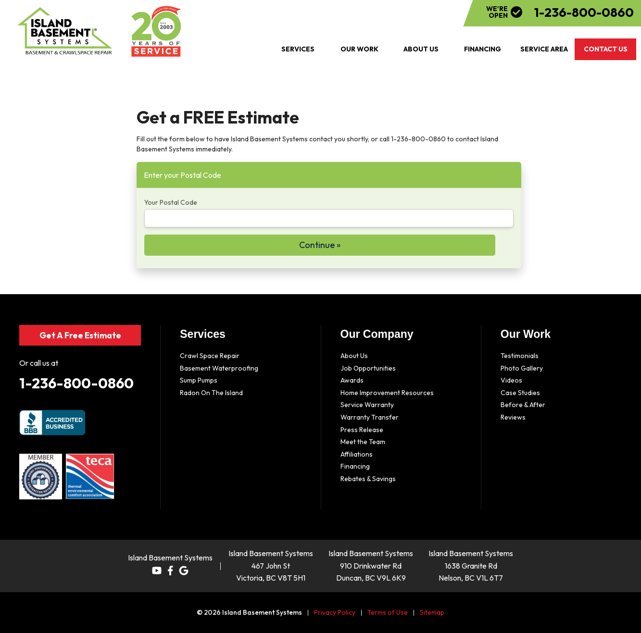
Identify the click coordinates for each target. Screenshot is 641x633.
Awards (352, 380)
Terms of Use (387, 612)
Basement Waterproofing (219, 368)
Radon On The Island (211, 392)
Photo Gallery (522, 368)
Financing (355, 466)
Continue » (319, 244)
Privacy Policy (334, 612)
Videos (511, 380)
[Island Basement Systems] (65, 31)
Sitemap (432, 612)
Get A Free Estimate (80, 334)
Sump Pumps (198, 380)
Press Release (361, 429)
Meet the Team (362, 441)
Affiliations (356, 454)
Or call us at (38, 363)
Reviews (513, 417)
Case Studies (520, 392)
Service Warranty (367, 404)
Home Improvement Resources (387, 392)
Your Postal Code (170, 202)
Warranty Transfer (369, 417)
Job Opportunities (368, 368)
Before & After (523, 404)
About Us (354, 355)
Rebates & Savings (368, 478)
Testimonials (520, 355)
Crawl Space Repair (209, 355)
